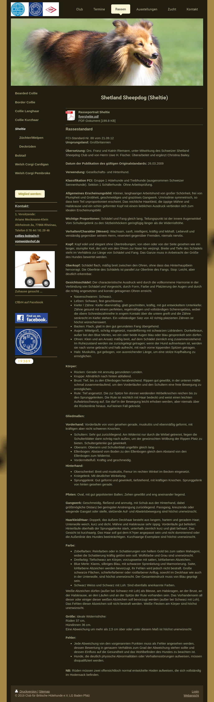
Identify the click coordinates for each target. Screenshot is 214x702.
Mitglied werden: (29, 194)
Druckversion (26, 691)
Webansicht (191, 695)
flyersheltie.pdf (88, 116)
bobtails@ (32, 235)
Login (195, 691)
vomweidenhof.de (27, 241)
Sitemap (44, 691)
